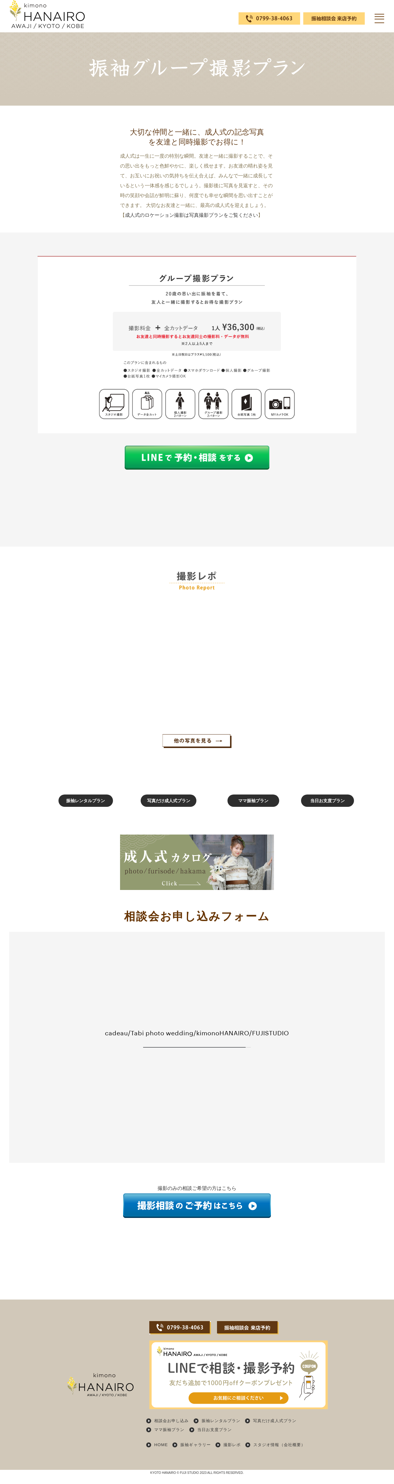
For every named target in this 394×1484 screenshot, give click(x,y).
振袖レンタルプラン (89, 811)
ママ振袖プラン (233, 811)
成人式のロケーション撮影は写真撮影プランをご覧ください (191, 215)
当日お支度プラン (304, 811)
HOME (161, 1453)
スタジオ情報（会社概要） (285, 1453)
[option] (78, 649)
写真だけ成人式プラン (161, 811)
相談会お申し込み (172, 1431)
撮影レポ (235, 1453)
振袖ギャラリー (197, 1453)
